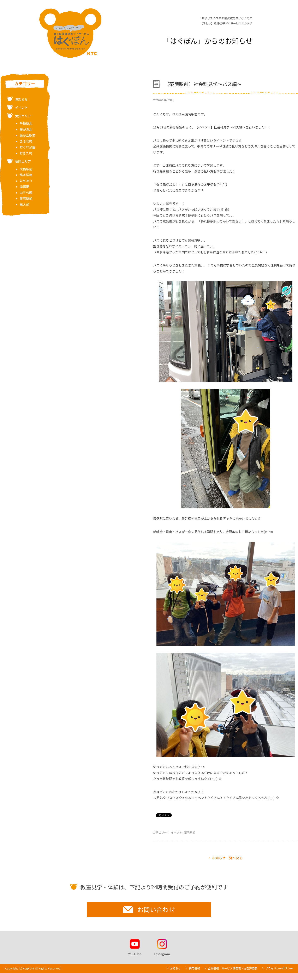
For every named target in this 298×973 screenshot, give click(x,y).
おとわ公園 (28, 147)
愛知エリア (23, 116)
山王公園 (26, 192)
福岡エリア (23, 161)
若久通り (26, 181)
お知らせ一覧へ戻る (227, 857)
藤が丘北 (26, 129)
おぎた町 (26, 153)
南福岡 (24, 186)
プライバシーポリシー (279, 968)
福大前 (24, 204)
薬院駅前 (189, 832)
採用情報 (194, 968)
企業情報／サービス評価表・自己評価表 (232, 968)
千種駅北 (26, 123)
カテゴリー (24, 84)
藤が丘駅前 (28, 135)
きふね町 (26, 141)
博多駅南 (26, 175)
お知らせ (21, 99)
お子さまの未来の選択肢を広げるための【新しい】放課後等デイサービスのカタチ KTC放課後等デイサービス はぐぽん (70, 33)
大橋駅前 (26, 169)
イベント (176, 832)
